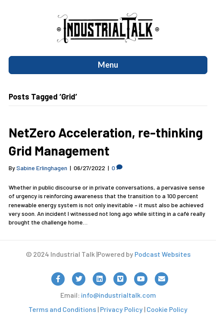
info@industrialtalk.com (118, 295)
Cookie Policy (167, 309)
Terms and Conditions (62, 309)
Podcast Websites (163, 254)
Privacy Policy (121, 309)
